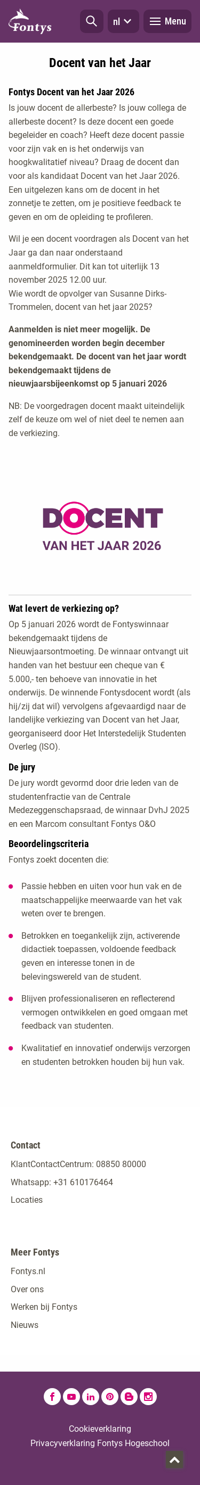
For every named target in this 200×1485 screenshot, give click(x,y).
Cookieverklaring (100, 1429)
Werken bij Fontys (44, 1307)
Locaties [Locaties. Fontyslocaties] (27, 1200)
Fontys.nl (28, 1271)
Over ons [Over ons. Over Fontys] (27, 1289)
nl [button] (123, 21)
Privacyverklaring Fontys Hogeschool (100, 1443)
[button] (91, 21)
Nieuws (24, 1325)
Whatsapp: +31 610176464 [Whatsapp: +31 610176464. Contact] (62, 1182)
